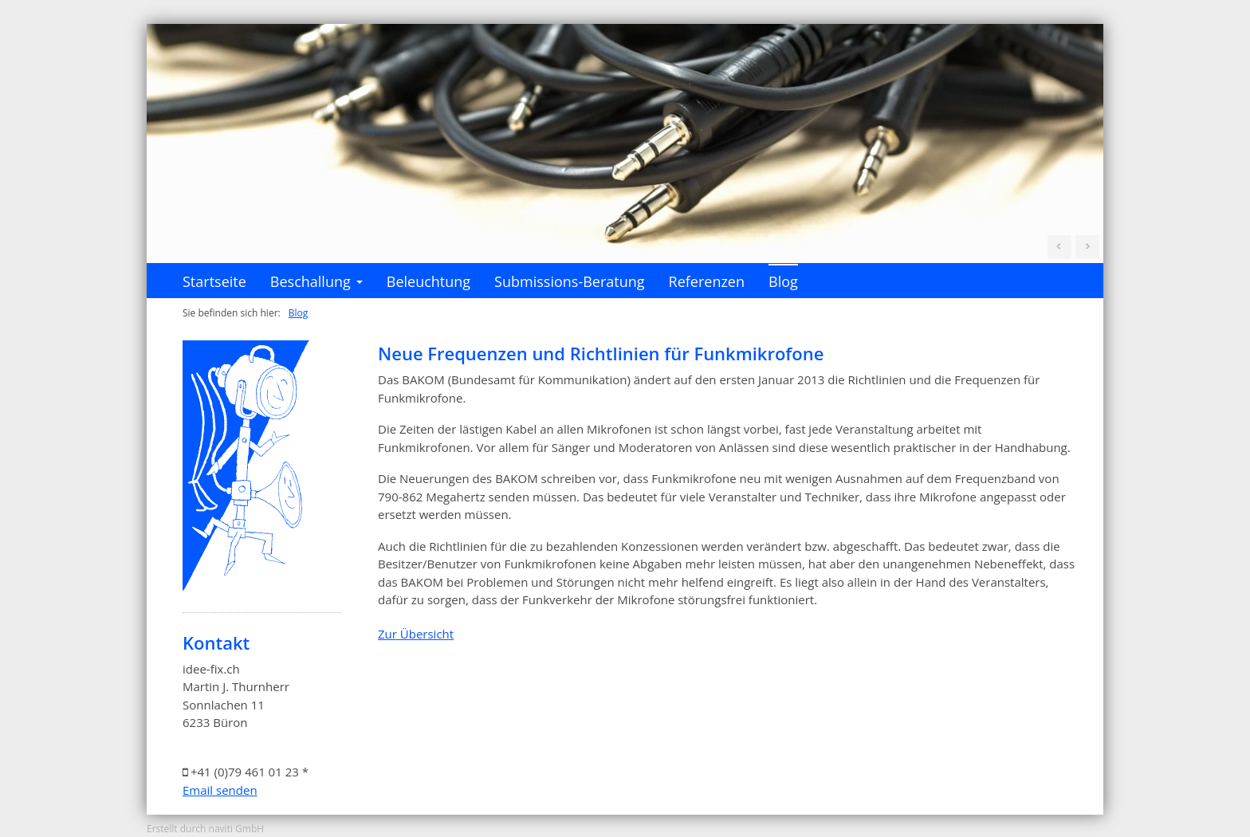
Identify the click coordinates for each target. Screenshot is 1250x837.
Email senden (220, 790)
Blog (783, 281)
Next (1087, 247)
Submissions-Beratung (569, 281)
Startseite (214, 281)
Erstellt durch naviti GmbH (205, 828)
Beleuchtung (428, 281)
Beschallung (316, 285)
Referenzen (707, 281)
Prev (1059, 247)
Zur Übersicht (416, 634)
